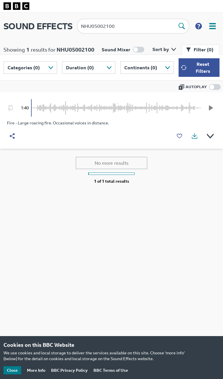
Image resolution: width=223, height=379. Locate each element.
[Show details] (210, 136)
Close (12, 370)
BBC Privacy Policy (69, 370)
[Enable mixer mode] (123, 49)
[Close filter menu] (201, 50)
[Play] (211, 108)
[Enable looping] (10, 108)
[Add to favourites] (179, 136)
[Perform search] (181, 26)
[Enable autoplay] (200, 87)
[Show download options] (194, 136)
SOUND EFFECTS (37, 26)
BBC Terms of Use (110, 370)
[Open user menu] (213, 26)
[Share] (12, 136)
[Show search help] (199, 26)
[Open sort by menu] (163, 49)
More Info (36, 370)
